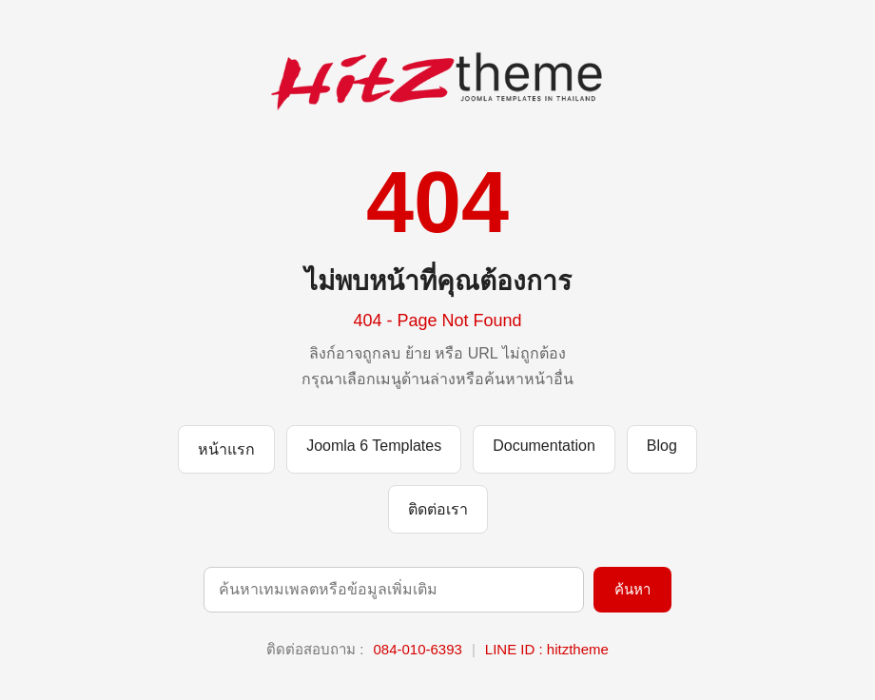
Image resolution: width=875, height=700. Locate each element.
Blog (662, 446)
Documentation (544, 446)
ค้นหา (632, 589)
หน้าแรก (226, 449)
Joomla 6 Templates (373, 446)
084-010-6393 (417, 649)
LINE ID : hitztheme (547, 649)
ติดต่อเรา (438, 509)
